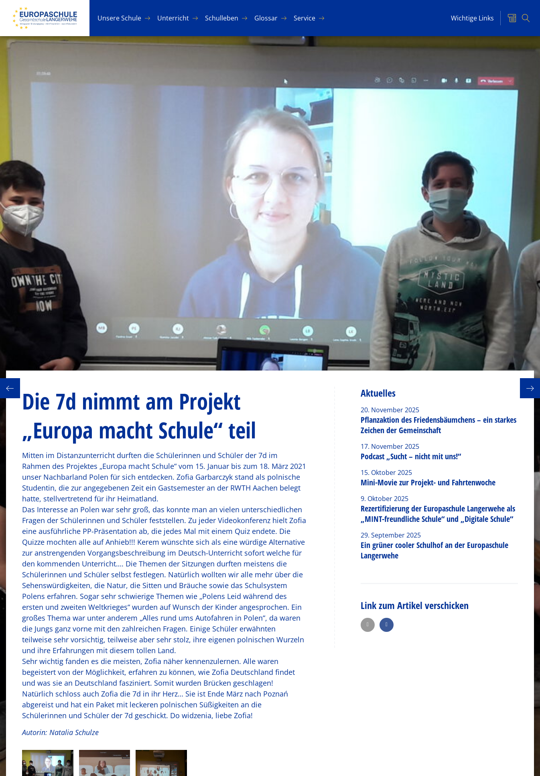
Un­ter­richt (173, 18)
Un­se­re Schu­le (119, 18)
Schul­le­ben (221, 18)
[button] (368, 625)
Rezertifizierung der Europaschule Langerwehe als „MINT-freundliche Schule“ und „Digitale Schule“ (438, 513)
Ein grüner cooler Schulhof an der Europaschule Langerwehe (434, 550)
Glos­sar (266, 18)
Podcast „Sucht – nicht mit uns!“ (411, 456)
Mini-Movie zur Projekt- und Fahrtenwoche (428, 482)
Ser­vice (304, 18)
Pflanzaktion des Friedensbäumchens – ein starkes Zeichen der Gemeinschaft (438, 425)
